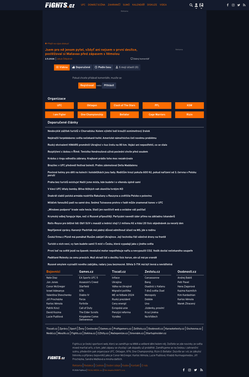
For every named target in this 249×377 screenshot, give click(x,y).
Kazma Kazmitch (187, 291)
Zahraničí (114, 5)
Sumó (126, 5)
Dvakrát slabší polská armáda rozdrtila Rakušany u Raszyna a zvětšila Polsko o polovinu (100, 196)
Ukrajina (116, 282)
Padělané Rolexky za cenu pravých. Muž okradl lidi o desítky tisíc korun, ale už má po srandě (102, 257)
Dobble (149, 299)
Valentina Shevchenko (58, 295)
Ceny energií (119, 303)
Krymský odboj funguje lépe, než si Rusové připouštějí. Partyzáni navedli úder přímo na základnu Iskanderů (111, 216)
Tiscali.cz (51, 328)
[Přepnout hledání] (191, 5)
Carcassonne (152, 278)
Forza (82, 299)
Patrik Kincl (52, 308)
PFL (157, 105)
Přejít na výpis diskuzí (57, 43)
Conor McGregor (55, 286)
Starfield (84, 286)
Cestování (92, 328)
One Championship (92, 114)
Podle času (103, 67)
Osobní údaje (113, 365)
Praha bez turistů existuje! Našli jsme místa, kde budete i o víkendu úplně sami (94, 182)
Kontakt (135, 365)
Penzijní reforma (121, 312)
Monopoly (150, 295)
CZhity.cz (103, 333)
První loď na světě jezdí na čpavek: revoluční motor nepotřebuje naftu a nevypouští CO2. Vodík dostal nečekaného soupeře (120, 251)
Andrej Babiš (185, 278)
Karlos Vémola (54, 303)
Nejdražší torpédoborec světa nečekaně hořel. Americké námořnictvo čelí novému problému (102, 138)
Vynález (116, 316)
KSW (189, 105)
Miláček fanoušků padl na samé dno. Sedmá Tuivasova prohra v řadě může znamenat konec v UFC (105, 202)
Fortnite (83, 303)
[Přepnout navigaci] (196, 5)
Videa (163, 5)
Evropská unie (120, 308)
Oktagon (92, 105)
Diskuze (152, 5)
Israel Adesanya (55, 291)
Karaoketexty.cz (174, 328)
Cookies (99, 365)
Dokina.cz (90, 333)
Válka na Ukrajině (122, 286)
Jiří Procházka (54, 299)
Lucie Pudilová (54, 316)
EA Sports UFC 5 (88, 278)
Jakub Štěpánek (64, 59)
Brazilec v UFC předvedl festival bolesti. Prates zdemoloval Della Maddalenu (93, 165)
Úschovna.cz (194, 328)
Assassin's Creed (88, 282)
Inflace (116, 278)
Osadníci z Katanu (155, 286)
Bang (148, 282)
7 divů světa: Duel (154, 291)
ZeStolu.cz (140, 328)
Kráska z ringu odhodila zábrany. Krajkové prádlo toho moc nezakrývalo (90, 158)
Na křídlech (151, 316)
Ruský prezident (121, 299)
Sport (73, 328)
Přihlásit (109, 85)
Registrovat (87, 85)
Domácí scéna (96, 5)
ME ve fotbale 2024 (123, 295)
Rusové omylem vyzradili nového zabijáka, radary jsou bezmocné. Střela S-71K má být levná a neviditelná (110, 264)
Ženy (81, 328)
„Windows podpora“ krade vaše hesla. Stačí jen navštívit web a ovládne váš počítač (97, 209)
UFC (83, 5)
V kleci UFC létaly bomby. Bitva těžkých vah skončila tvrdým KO (85, 189)
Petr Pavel (183, 282)
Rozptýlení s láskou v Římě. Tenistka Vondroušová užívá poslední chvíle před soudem (98, 151)
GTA (81, 291)
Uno (147, 303)
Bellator (124, 114)
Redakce (88, 365)
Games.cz (106, 328)
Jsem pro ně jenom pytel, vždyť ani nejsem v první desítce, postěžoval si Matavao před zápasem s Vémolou (91, 52)
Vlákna (62, 67)
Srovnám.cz (137, 333)
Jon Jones (52, 282)
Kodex (126, 365)
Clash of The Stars (124, 105)
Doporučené (81, 67)
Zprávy (64, 328)
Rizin (189, 114)
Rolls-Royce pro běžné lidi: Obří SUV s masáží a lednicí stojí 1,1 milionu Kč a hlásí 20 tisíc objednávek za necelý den (115, 223)
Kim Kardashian (186, 295)
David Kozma (53, 312)
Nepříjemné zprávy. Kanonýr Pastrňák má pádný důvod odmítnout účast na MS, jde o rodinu (102, 230)
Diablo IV (84, 295)
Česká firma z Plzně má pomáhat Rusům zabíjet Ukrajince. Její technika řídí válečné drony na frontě (107, 237)
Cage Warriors (157, 114)
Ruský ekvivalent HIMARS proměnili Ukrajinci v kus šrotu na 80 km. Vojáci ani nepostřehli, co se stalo (107, 145)
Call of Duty (85, 308)
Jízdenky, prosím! (154, 308)
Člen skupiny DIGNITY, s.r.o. (114, 370)
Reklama (77, 365)
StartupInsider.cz (156, 333)
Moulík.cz (63, 333)
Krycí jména (151, 312)
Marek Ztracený (186, 303)
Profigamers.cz (122, 328)
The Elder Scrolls (88, 312)
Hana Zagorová (186, 286)
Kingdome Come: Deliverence (88, 318)
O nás (144, 365)
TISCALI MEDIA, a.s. (94, 370)
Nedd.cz (51, 333)
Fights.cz (76, 333)
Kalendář (138, 5)
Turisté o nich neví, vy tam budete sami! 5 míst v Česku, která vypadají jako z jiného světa (101, 244)
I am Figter (59, 114)
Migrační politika (121, 291)
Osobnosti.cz (155, 328)
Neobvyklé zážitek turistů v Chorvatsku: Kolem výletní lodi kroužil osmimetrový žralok (99, 131)
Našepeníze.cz (119, 333)
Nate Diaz (51, 278)
